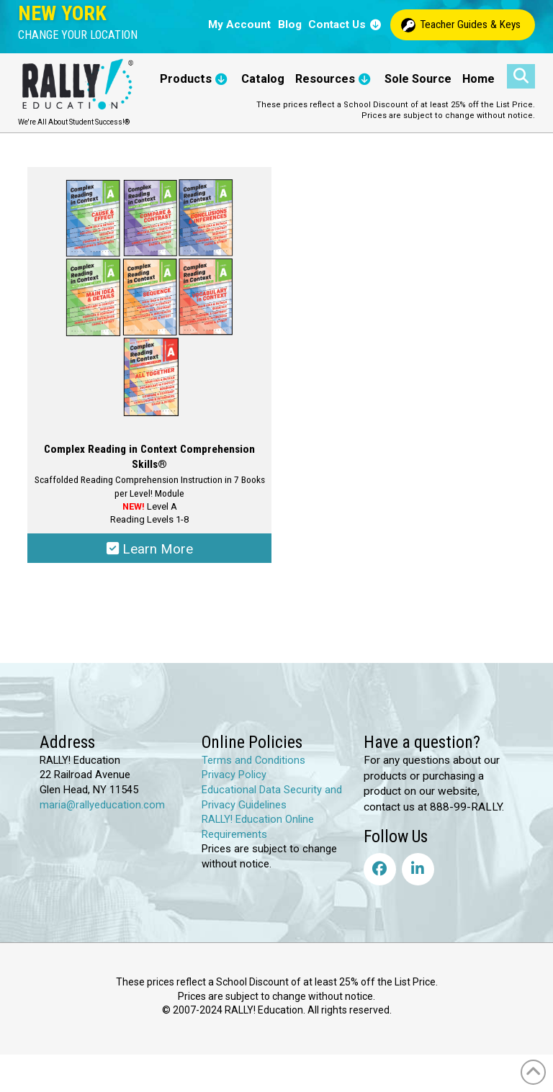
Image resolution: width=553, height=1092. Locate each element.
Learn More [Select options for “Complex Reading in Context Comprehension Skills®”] (149, 549)
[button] (78, 35)
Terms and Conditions (253, 761)
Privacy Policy (234, 776)
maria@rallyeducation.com (102, 805)
